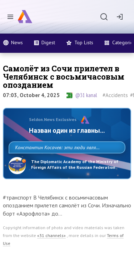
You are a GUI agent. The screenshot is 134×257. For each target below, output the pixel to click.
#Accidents (115, 95)
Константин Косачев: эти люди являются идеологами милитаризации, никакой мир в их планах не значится (65, 163)
